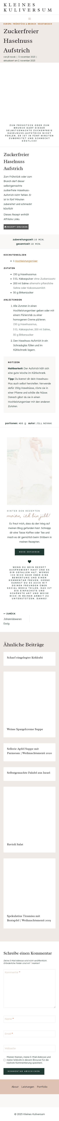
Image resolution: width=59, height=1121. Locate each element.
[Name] (29, 1019)
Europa (7, 24)
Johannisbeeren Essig (15, 618)
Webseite (10, 1048)
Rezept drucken (16, 227)
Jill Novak (11, 57)
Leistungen (27, 1086)
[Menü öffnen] (29, 18)
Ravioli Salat (15, 844)
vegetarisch (45, 24)
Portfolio (42, 1086)
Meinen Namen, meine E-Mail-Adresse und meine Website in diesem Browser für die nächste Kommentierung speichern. (29, 1060)
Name (9, 1018)
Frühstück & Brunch (24, 24)
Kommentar (12, 972)
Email (9, 1033)
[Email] (29, 1033)
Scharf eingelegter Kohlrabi (25, 657)
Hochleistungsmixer (26, 260)
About (15, 1086)
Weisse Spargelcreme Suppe (25, 729)
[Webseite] (29, 1048)
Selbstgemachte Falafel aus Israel (28, 773)
